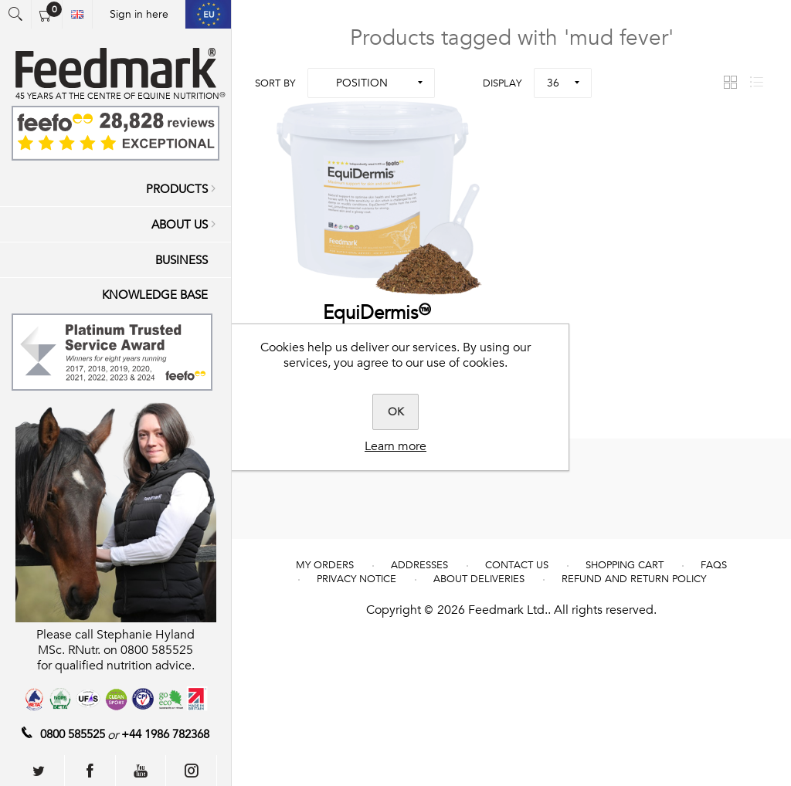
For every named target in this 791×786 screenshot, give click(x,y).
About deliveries (479, 579)
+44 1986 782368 (165, 734)
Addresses (419, 565)
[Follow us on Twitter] (39, 770)
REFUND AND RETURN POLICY (634, 579)
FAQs (714, 565)
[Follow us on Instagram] (191, 770)
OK (396, 412)
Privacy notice (356, 579)
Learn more (395, 446)
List (756, 82)
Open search (15, 14)
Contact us (516, 565)
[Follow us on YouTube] (141, 770)
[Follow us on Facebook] (90, 770)
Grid (730, 82)
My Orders (325, 565)
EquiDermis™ (379, 313)
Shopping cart (625, 565)
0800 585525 (72, 734)
